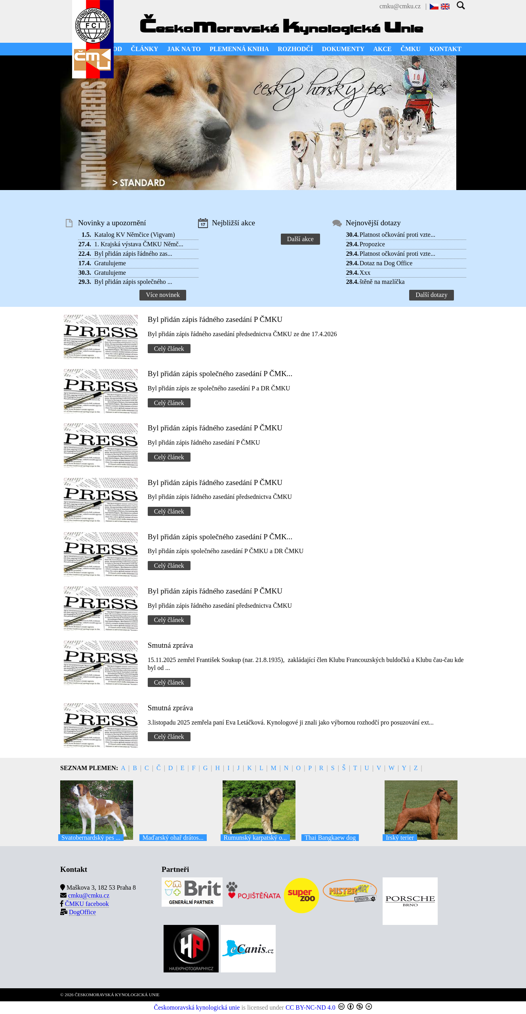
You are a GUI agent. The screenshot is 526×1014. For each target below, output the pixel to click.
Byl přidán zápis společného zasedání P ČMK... (220, 373)
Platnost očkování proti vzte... (397, 234)
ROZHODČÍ (295, 49)
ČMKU (410, 49)
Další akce (300, 239)
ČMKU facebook (87, 903)
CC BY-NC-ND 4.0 (310, 1007)
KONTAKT (445, 49)
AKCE (383, 49)
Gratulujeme (110, 263)
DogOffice (82, 912)
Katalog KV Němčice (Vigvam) (134, 234)
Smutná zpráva (170, 645)
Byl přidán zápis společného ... (133, 281)
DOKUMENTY (343, 49)
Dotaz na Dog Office (386, 263)
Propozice (372, 244)
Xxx (365, 272)
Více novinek (163, 294)
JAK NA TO (184, 49)
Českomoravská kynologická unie (197, 1007)
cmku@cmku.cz (400, 6)
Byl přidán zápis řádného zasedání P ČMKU (215, 319)
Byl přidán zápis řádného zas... (133, 253)
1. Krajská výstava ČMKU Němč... (138, 244)
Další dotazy (431, 294)
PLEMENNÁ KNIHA (239, 49)
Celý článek (169, 348)
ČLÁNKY (144, 49)
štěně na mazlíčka (382, 281)
